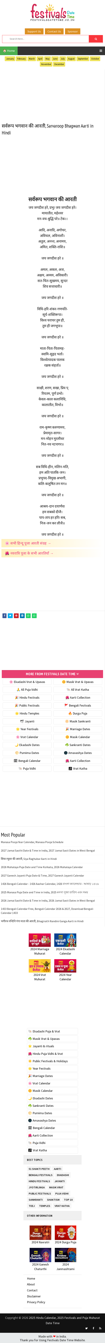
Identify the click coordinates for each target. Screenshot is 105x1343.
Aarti (57, 1167)
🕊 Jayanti (27, 721)
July (63, 58)
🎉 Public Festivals (27, 705)
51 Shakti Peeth (39, 1167)
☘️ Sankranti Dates (78, 744)
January (10, 58)
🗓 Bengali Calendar (27, 760)
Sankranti (36, 1198)
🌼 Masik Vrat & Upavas (78, 681)
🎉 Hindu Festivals (27, 697)
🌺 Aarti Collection (77, 697)
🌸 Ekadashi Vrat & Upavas (27, 681)
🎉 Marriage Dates (77, 728)
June (55, 58)
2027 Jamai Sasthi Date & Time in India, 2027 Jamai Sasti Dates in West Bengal (48, 850)
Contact (32, 1290)
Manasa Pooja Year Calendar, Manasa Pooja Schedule (32, 841)
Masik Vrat (56, 1186)
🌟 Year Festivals (27, 728)
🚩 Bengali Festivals (77, 705)
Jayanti (59, 1180)
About (31, 1284)
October (95, 58)
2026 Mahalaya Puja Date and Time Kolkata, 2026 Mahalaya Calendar (42, 866)
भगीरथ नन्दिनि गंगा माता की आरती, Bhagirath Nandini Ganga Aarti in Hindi (42, 920)
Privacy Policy (36, 1301)
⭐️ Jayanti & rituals (41, 1046)
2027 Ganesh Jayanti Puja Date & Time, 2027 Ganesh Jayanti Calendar (42, 875)
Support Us (34, 31)
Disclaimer (34, 1296)
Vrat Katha (62, 1204)
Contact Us (54, 31)
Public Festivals (40, 1192)
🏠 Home (9, 51)
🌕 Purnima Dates (27, 752)
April (40, 58)
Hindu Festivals (39, 1180)
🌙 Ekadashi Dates (27, 744)
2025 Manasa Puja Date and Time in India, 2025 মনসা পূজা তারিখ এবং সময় (44, 891)
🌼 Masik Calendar (77, 736)
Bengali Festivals (40, 1174)
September (83, 58)
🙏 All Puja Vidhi (27, 689)
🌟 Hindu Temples (27, 713)
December (59, 64)
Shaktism (53, 1198)
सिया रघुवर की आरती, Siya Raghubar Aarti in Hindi (29, 858)
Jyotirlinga (37, 1186)
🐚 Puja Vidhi (27, 768)
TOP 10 (68, 1198)
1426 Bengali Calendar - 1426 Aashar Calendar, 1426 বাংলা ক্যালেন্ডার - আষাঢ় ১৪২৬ (50, 883)
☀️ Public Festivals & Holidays (48, 1060)
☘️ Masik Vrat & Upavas (44, 1038)
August (71, 58)
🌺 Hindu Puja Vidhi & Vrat (45, 1053)
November (46, 64)
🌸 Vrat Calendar (27, 736)
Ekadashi (63, 1174)
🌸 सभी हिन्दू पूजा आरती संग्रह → (28, 543)
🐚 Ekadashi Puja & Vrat (44, 1031)
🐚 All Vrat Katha (77, 689)
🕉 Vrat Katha (77, 768)
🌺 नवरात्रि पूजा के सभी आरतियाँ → (29, 553)
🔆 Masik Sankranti (78, 721)
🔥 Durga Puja (77, 713)
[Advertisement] (52, 94)
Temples (44, 1204)
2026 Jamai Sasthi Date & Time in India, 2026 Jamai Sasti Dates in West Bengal (48, 900)
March (32, 58)
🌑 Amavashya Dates (78, 752)
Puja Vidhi (62, 1192)
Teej (32, 1204)
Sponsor (73, 31)
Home (31, 1278)
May (48, 58)
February (21, 58)
